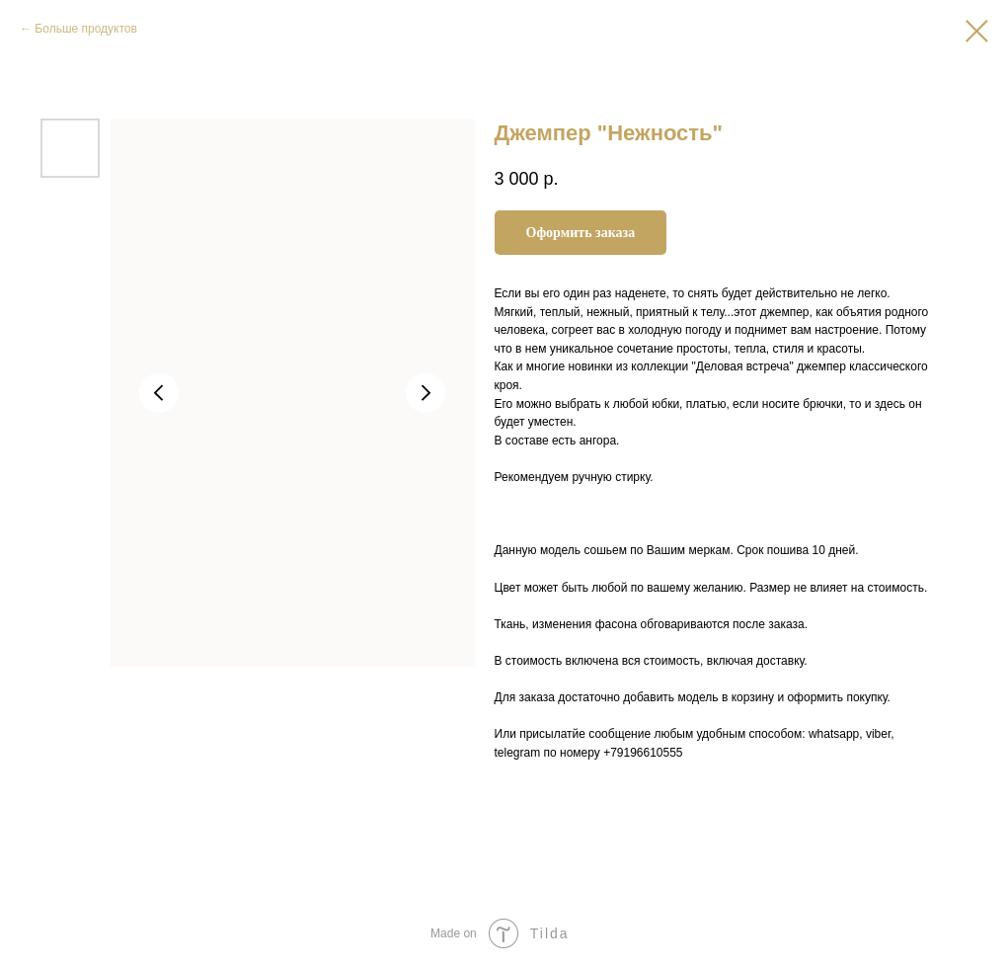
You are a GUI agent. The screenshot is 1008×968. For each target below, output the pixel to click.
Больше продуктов (86, 29)
